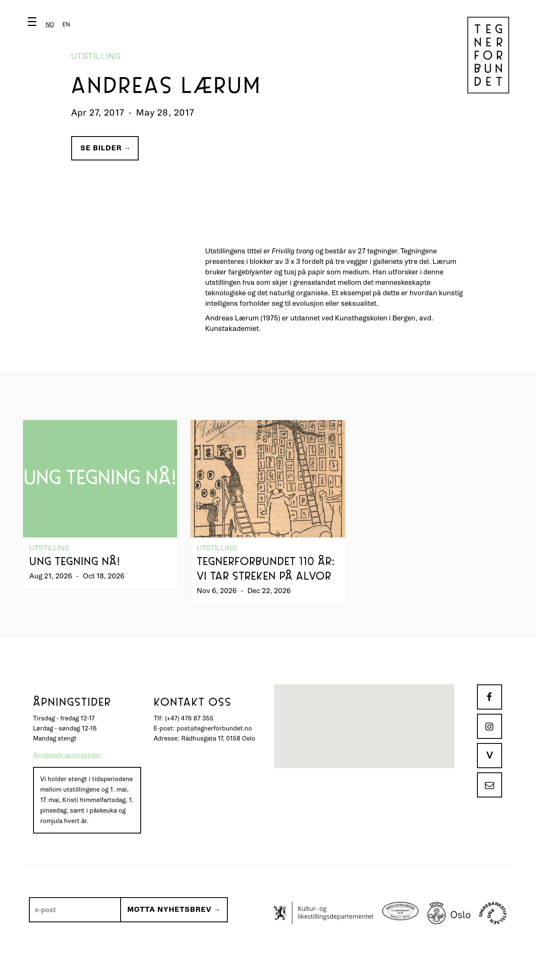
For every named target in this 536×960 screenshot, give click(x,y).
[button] (50, 24)
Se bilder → (105, 148)
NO (50, 24)
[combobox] (49, 24)
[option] (66, 24)
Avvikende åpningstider (67, 755)
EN (66, 24)
